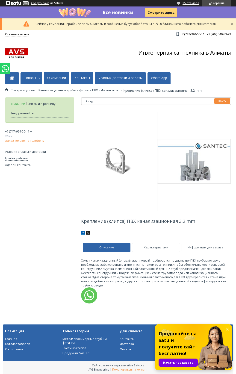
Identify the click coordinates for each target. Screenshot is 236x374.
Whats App (159, 78)
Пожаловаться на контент (130, 369)
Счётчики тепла (74, 348)
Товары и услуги (23, 90)
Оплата (125, 349)
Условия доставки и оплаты (120, 78)
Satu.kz (139, 365)
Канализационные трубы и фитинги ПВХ (68, 90)
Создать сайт (40, 3)
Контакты (82, 78)
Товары (30, 78)
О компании (56, 78)
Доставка (127, 344)
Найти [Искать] (222, 101)
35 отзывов (191, 3)
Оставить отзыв (17, 34)
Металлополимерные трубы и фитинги (84, 341)
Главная (11, 339)
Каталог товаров (17, 344)
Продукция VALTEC (75, 353)
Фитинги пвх (110, 90)
